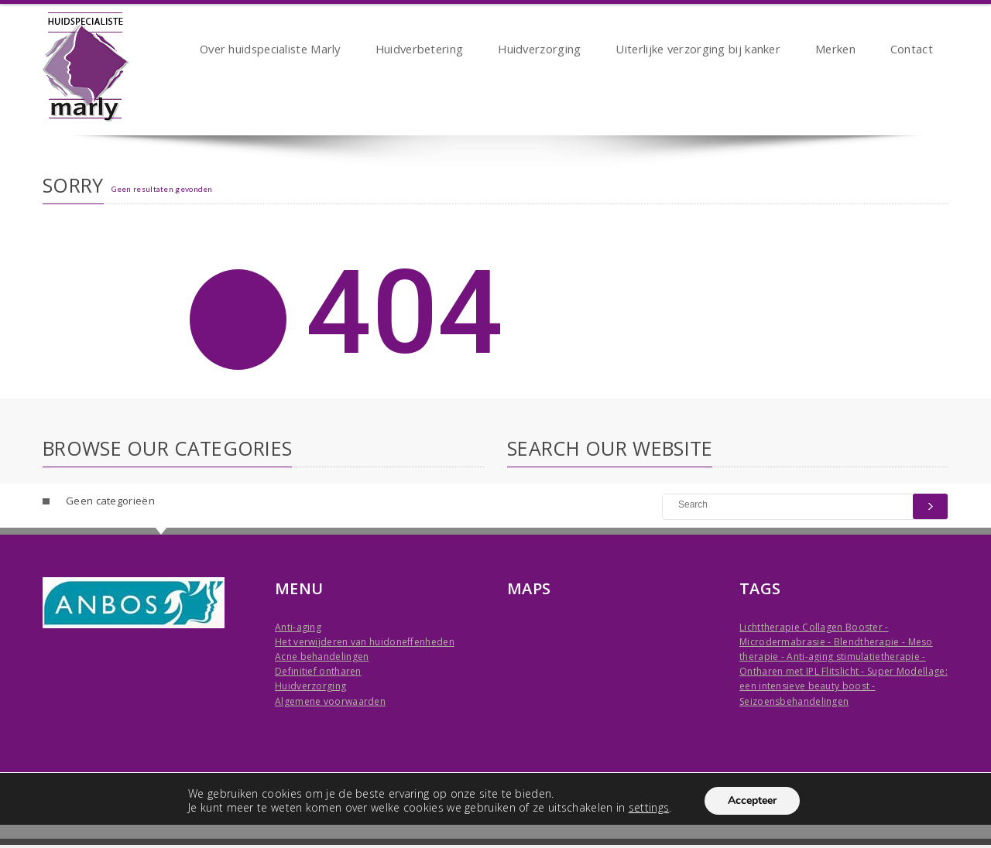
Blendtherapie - (871, 641)
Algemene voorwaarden (330, 701)
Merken (835, 50)
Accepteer (752, 800)
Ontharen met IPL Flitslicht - (803, 671)
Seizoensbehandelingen (794, 701)
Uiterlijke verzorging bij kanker (698, 50)
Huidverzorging (539, 50)
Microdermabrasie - (786, 641)
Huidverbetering (419, 50)
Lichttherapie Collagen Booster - (814, 627)
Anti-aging (298, 627)
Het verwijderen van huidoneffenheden (364, 641)
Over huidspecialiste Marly (270, 50)
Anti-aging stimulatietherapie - (856, 656)
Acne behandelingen (322, 656)
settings (649, 808)
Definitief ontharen (318, 671)
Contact (911, 50)
